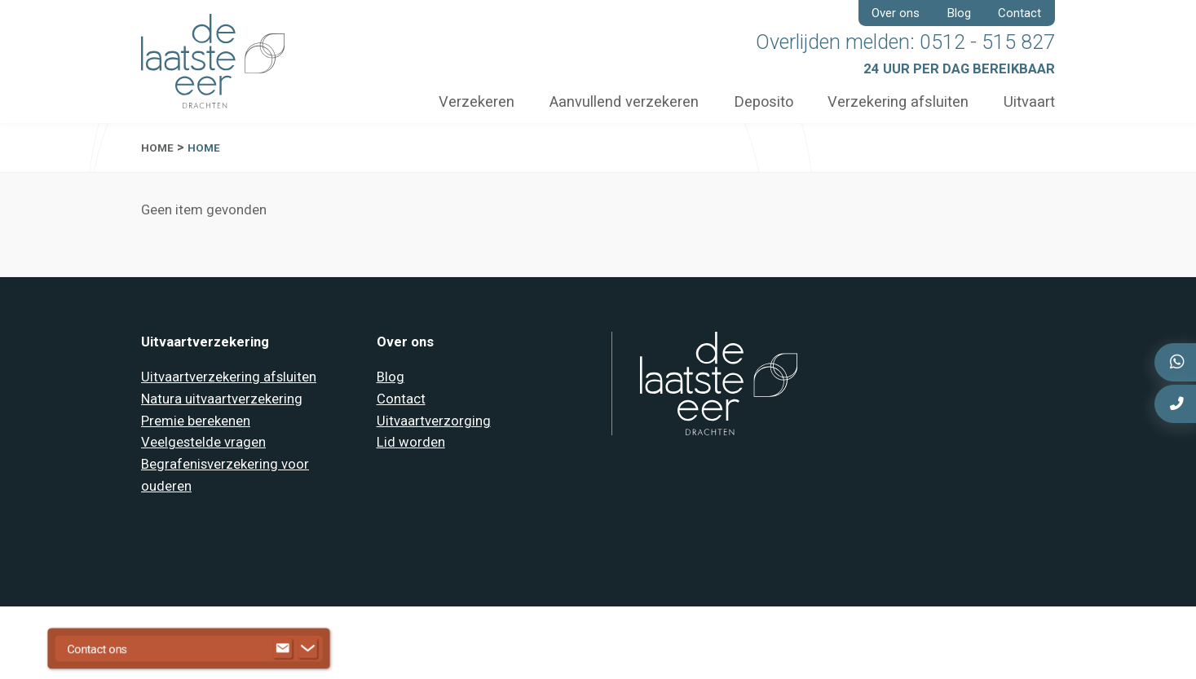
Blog (959, 13)
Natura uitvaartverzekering (221, 399)
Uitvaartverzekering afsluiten (228, 377)
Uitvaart (1029, 101)
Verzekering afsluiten (898, 101)
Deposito (762, 101)
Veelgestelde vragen (203, 442)
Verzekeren (475, 101)
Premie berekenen (195, 421)
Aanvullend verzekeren (622, 101)
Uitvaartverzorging (434, 421)
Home (157, 148)
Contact (1019, 13)
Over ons (896, 13)
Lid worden (411, 442)
